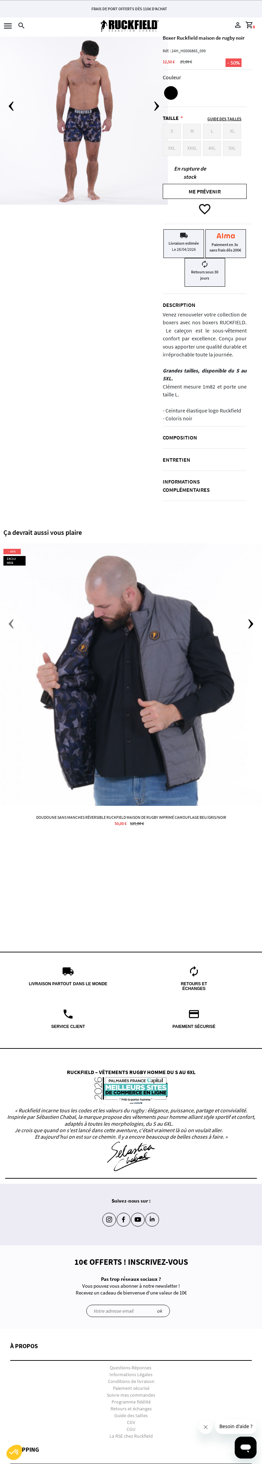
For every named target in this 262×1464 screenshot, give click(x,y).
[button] (131, 1352)
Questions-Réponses (130, 1368)
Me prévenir (205, 191)
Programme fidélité (131, 1402)
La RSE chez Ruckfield (131, 1436)
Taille (171, 117)
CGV (131, 1422)
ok (159, 1311)
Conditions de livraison (131, 1381)
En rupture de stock (190, 172)
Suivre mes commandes (131, 1395)
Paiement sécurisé (131, 1388)
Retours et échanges (131, 1409)
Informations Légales (131, 1374)
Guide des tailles (131, 1415)
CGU (131, 1429)
